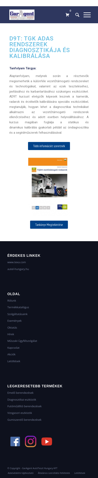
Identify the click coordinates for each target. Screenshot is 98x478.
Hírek (10, 334)
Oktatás (12, 327)
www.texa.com (16, 262)
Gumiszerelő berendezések (24, 420)
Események (14, 321)
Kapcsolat (13, 348)
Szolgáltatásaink (17, 314)
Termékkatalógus (18, 307)
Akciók (11, 354)
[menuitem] (75, 14)
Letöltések (13, 361)
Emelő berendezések (20, 393)
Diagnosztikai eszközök (21, 399)
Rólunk (11, 300)
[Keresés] (75, 14)
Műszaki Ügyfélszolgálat (22, 341)
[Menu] (85, 14)
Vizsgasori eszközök (19, 413)
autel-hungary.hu (18, 269)
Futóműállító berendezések (24, 406)
